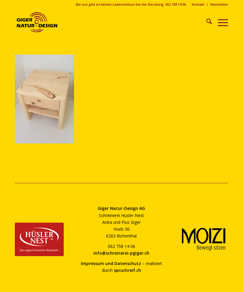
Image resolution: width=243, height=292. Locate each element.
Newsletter (219, 4)
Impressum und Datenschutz (111, 263)
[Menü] (220, 22)
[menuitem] (198, 4)
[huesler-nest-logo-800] (39, 239)
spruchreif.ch (127, 270)
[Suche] (206, 22)
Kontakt (198, 4)
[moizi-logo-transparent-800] (203, 239)
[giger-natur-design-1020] (37, 22)
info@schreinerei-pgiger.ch (121, 253)
